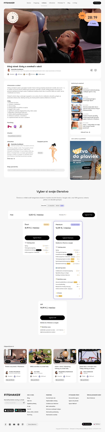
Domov (29, 3)
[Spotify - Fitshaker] (18, 424)
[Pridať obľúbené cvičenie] (24, 351)
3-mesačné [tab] (51, 205)
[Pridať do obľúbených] (95, 70)
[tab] (60, 205)
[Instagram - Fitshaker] (9, 424)
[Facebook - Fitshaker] (5, 424)
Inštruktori (52, 3)
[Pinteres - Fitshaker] (22, 424)
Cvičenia (44, 3)
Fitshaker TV (61, 3)
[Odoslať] (24, 403)
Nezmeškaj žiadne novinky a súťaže (14, 400)
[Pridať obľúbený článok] (81, 88)
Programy (36, 3)
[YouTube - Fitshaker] (14, 424)
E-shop (75, 3)
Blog (69, 3)
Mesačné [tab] (43, 205)
